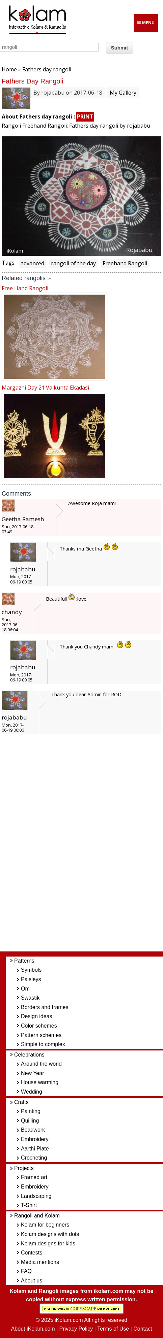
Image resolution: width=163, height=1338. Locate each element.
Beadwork (33, 1130)
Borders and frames (45, 1007)
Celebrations (29, 1055)
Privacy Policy (76, 1329)
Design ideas (36, 1016)
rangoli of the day (73, 263)
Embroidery (35, 1139)
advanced (32, 263)
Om (25, 989)
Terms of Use (113, 1329)
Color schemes (39, 1026)
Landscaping (36, 1196)
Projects (24, 1168)
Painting (30, 1111)
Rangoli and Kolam (37, 1215)
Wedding (31, 1092)
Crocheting (34, 1158)
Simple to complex (43, 1044)
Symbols (31, 970)
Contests (31, 1253)
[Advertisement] (87, 846)
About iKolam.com (33, 1329)
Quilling (30, 1121)
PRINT (85, 116)
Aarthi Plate (35, 1148)
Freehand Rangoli (125, 263)
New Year (32, 1073)
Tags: (9, 262)
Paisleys (31, 979)
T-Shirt (29, 1205)
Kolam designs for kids (48, 1243)
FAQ (26, 1271)
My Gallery (123, 92)
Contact (142, 1329)
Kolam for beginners (45, 1225)
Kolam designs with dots (50, 1234)
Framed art (34, 1177)
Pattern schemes (41, 1035)
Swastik (30, 998)
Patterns (24, 961)
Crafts (21, 1102)
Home (9, 69)
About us (31, 1280)
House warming (39, 1082)
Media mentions (40, 1262)
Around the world (41, 1064)
